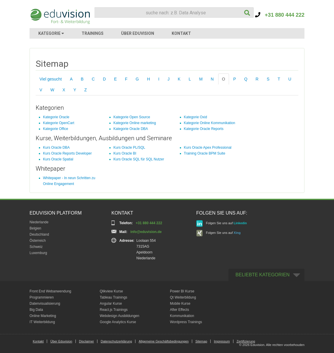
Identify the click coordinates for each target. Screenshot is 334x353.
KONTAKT (181, 33)
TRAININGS (93, 33)
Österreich (38, 241)
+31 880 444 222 (279, 15)
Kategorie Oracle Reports (203, 129)
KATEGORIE (51, 33)
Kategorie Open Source (131, 117)
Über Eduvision (61, 341)
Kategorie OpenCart (58, 123)
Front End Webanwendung (50, 291)
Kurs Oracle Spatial (58, 159)
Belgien (35, 228)
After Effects (179, 310)
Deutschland (39, 234)
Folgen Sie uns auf (221, 223)
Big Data (36, 310)
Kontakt (38, 341)
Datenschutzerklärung (116, 341)
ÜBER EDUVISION (137, 33)
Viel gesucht (50, 79)
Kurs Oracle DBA (56, 147)
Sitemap (201, 341)
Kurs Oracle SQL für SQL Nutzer (138, 159)
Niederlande (39, 222)
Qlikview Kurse (111, 291)
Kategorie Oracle (56, 117)
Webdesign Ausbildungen (119, 316)
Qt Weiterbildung (183, 297)
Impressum (222, 341)
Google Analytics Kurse (118, 322)
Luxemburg (38, 253)
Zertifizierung (246, 341)
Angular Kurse (111, 303)
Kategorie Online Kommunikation (209, 123)
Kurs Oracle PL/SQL (129, 147)
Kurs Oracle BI (124, 153)
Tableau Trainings (113, 297)
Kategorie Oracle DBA (130, 129)
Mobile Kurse (180, 303)
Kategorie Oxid (195, 117)
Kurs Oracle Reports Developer (67, 153)
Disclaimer (86, 341)
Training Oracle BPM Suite (204, 153)
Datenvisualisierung (45, 303)
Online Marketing (43, 316)
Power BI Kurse (182, 291)
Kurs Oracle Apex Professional (208, 147)
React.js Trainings (114, 310)
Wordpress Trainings (186, 322)
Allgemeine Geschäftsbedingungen (164, 341)
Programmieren (42, 297)
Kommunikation (182, 316)
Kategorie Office (55, 129)
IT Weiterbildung (42, 322)
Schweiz (36, 247)
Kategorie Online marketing (134, 123)
